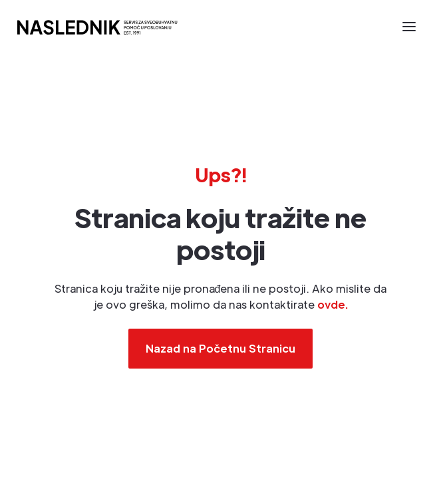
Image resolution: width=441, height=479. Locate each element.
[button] (409, 27)
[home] (97, 26)
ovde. (332, 304)
